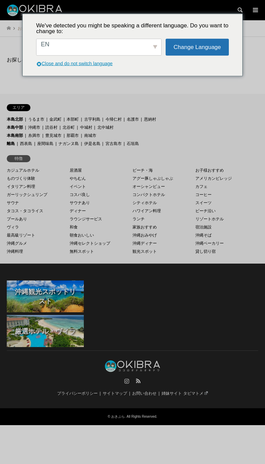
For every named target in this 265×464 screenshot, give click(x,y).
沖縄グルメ (17, 243)
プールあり (17, 219)
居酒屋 (76, 170)
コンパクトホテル (148, 194)
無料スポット (82, 251)
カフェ (201, 186)
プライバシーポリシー (77, 393)
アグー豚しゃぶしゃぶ (152, 178)
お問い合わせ (144, 393)
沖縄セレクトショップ (90, 243)
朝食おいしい (82, 235)
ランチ (138, 219)
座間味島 (45, 143)
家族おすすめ (144, 227)
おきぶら (118, 416)
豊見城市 (53, 135)
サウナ (13, 202)
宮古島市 (113, 143)
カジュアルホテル (23, 170)
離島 (11, 143)
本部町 (73, 119)
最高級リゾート (21, 235)
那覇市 (73, 135)
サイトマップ (115, 393)
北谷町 (69, 127)
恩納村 (150, 119)
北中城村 (105, 127)
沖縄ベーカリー (209, 243)
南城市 (90, 135)
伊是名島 (92, 143)
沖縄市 (34, 127)
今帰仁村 (113, 119)
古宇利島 (92, 119)
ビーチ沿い (205, 211)
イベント (78, 186)
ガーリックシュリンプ (27, 194)
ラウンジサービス (86, 219)
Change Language (197, 47)
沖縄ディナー (144, 243)
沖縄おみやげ (144, 235)
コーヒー (203, 194)
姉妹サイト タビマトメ (185, 393)
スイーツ (203, 202)
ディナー (78, 211)
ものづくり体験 (21, 178)
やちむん (78, 178)
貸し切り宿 (205, 251)
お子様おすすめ (209, 170)
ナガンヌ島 (68, 143)
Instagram (126, 380)
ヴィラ (13, 227)
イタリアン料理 (21, 186)
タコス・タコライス (25, 211)
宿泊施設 (203, 227)
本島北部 (15, 119)
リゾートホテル (209, 219)
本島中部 (15, 127)
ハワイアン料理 (146, 211)
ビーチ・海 (142, 170)
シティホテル (144, 202)
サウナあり (80, 202)
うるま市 (36, 119)
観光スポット (144, 251)
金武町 (55, 119)
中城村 (86, 127)
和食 (74, 227)
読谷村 (51, 127)
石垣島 (133, 143)
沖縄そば (203, 235)
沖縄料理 (15, 251)
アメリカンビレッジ (213, 178)
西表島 (26, 143)
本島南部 (15, 135)
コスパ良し (80, 194)
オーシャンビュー (148, 186)
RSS (138, 380)
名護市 (133, 119)
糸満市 (34, 135)
